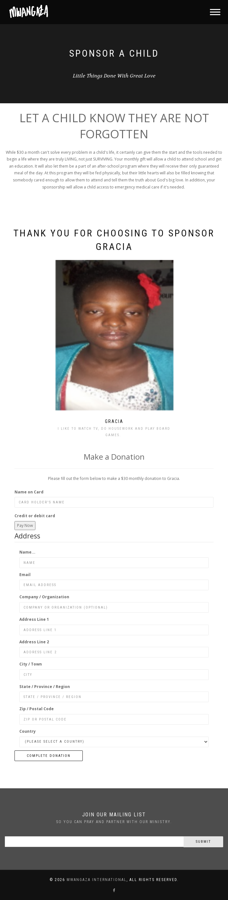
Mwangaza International (97, 879)
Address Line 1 (34, 619)
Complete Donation (49, 756)
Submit (203, 842)
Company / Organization (44, 597)
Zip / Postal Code (36, 709)
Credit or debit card (34, 516)
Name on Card (28, 492)
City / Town (30, 664)
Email (25, 574)
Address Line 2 (34, 642)
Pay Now (25, 525)
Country (27, 731)
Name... (27, 552)
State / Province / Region (44, 686)
